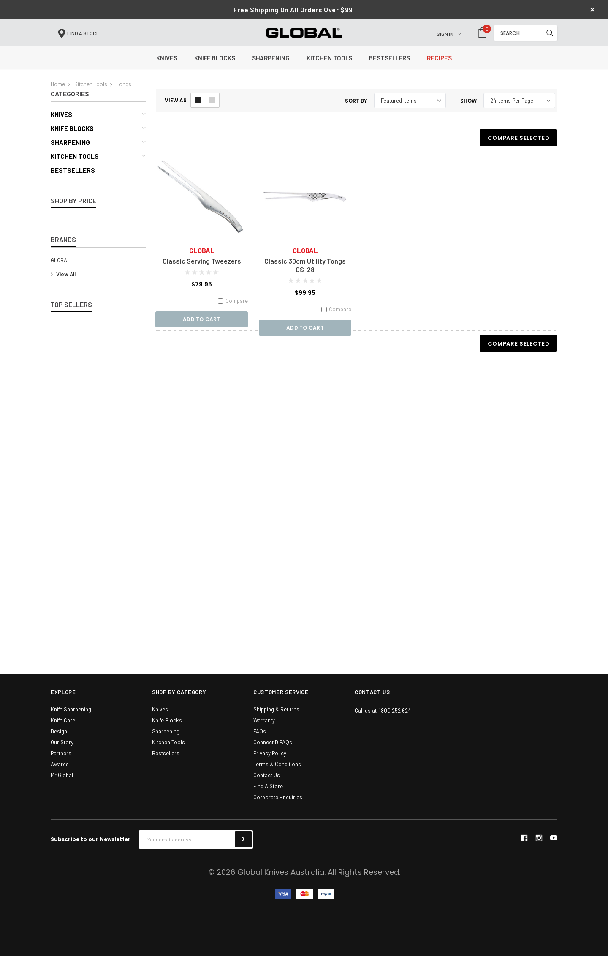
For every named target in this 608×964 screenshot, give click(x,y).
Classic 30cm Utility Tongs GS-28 (305, 272)
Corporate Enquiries (277, 804)
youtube (553, 845)
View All (63, 281)
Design (59, 738)
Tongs (124, 91)
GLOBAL (60, 267)
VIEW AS (176, 108)
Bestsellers (73, 178)
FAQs (259, 738)
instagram (538, 845)
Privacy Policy (269, 760)
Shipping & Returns (276, 716)
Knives (61, 122)
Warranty (264, 727)
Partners (61, 760)
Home (58, 91)
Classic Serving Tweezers (202, 268)
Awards (60, 771)
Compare (233, 308)
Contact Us (266, 782)
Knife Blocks (72, 136)
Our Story (62, 749)
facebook (524, 845)
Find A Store (268, 793)
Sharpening (70, 150)
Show (468, 108)
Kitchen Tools (90, 91)
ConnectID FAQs (272, 749)
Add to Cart (201, 327)
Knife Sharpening (71, 716)
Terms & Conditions (277, 771)
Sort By (356, 108)
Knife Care (63, 727)
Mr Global (62, 782)
